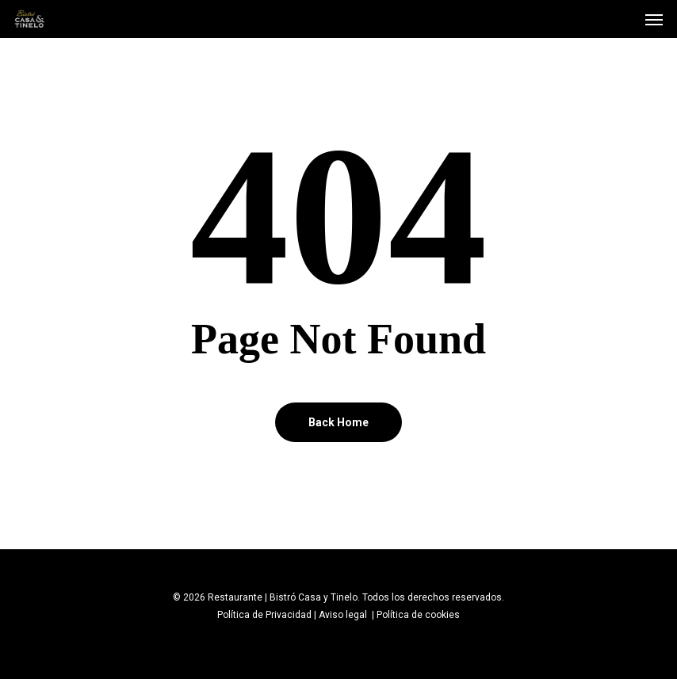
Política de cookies (418, 614)
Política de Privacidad (264, 614)
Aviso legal (344, 614)
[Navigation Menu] (654, 19)
